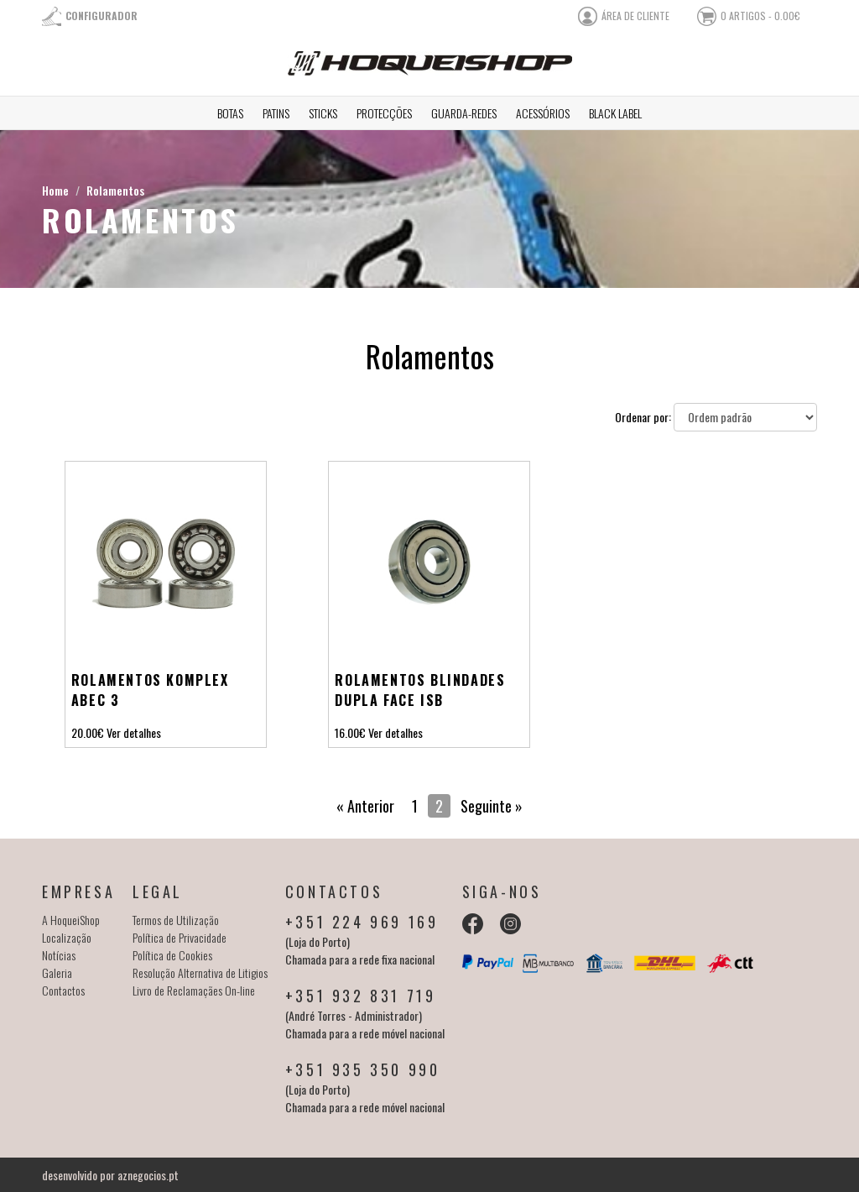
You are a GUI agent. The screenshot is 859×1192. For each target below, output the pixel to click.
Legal (158, 891)
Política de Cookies (172, 955)
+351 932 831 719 (360, 995)
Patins (276, 113)
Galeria (57, 972)
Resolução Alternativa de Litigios (200, 972)
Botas (230, 113)
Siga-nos (502, 891)
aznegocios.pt (148, 1175)
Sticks (323, 113)
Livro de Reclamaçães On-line (194, 990)
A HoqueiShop (71, 919)
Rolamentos (115, 190)
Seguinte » (492, 806)
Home (55, 190)
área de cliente (635, 15)
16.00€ (350, 732)
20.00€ (87, 732)
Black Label (615, 113)
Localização (66, 937)
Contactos (63, 990)
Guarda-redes (464, 113)
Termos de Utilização (176, 919)
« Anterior (365, 806)
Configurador (101, 15)
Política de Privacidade (179, 937)
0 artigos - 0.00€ (760, 15)
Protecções (384, 113)
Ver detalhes (134, 732)
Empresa (78, 891)
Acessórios (543, 113)
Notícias (58, 955)
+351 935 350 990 (362, 1069)
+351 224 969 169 (362, 922)
